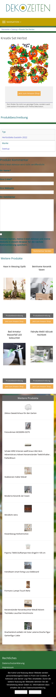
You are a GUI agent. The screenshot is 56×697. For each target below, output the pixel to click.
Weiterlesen (35, 692)
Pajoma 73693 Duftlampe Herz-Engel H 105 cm (24, 553)
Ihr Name (5, 170)
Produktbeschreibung (14, 315)
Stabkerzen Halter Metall (15, 477)
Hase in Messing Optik (14, 266)
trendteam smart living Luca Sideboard (21, 572)
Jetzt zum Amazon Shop (29, 93)
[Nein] (52, 683)
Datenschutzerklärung (13, 663)
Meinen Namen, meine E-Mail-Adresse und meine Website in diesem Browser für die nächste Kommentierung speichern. (25, 241)
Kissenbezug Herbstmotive (16, 534)
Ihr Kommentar (7, 196)
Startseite (5, 29)
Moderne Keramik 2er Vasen (17, 496)
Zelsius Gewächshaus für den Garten (20, 413)
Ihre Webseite (7, 188)
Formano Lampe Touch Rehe (17, 590)
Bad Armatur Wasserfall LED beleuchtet (14, 334)
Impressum (8, 667)
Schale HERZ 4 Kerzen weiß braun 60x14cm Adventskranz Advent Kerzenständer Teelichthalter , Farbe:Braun (27, 454)
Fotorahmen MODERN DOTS (17, 432)
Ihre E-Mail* (6, 179)
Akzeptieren (21, 692)
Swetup (14, 29)
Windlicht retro (11, 515)
